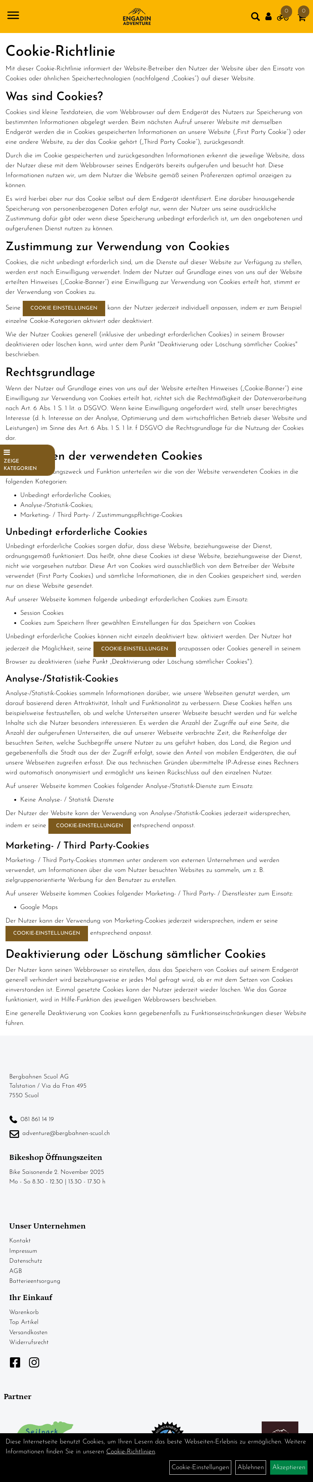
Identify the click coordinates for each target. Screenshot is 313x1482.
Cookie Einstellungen (63, 308)
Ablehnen (250, 1467)
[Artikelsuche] (255, 18)
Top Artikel (23, 1322)
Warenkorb (24, 1312)
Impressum (23, 1251)
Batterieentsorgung (34, 1281)
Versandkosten (28, 1332)
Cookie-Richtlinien (130, 1451)
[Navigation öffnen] (13, 17)
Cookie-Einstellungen (134, 649)
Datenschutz (25, 1261)
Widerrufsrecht (29, 1342)
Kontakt (20, 1241)
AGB (15, 1271)
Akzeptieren (288, 1467)
